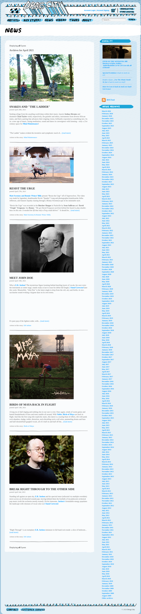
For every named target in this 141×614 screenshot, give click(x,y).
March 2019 (106, 316)
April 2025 (106, 138)
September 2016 (108, 389)
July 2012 (105, 510)
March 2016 (106, 403)
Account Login (89, 10)
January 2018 (107, 350)
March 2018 (106, 345)
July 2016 (105, 394)
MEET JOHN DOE (21, 277)
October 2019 (107, 299)
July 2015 (105, 423)
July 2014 (105, 452)
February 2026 (107, 114)
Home (38, 7)
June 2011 (105, 542)
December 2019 (107, 294)
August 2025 (106, 128)
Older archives (107, 598)
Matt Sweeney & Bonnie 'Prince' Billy (37, 215)
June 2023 (105, 191)
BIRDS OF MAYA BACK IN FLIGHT (32, 404)
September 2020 (108, 272)
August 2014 (106, 450)
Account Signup (103, 10)
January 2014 (107, 467)
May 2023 (105, 194)
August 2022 (106, 216)
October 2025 (107, 123)
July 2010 (105, 569)
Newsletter (127, 9)
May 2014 (105, 457)
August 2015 (106, 420)
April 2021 (106, 255)
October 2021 (107, 240)
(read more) (66, 133)
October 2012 (107, 503)
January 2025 (107, 145)
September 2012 (108, 506)
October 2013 (107, 474)
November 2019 (108, 296)
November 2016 (108, 384)
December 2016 (107, 381)
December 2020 (107, 265)
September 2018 (108, 330)
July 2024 (105, 160)
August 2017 (106, 362)
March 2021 (106, 257)
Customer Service (32, 609)
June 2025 (105, 133)
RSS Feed (108, 100)
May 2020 (105, 282)
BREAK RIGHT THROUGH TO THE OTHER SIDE (42, 489)
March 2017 (106, 374)
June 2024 (105, 162)
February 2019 (107, 318)
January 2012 (107, 525)
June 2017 (105, 367)
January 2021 (107, 262)
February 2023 (107, 201)
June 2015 (105, 425)
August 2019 (106, 303)
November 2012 (108, 501)
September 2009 (108, 593)
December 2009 (107, 586)
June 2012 (105, 513)
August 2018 (106, 333)
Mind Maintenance (30, 137)
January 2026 (107, 116)
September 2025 (108, 126)
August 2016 (106, 391)
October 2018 (107, 328)
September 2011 (108, 535)
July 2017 (105, 364)
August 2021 (106, 245)
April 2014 (106, 459)
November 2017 (108, 355)
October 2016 (107, 386)
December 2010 (107, 557)
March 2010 (106, 579)
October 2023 (107, 182)
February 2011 (107, 552)
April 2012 (106, 518)
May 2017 (105, 369)
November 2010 (108, 559)
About (87, 20)
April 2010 (106, 576)
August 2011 (106, 537)
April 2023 (106, 196)
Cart (113, 10)
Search (132, 20)
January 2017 (107, 379)
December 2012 (107, 498)
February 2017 (107, 377)
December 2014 (107, 440)
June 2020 (105, 279)
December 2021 (107, 235)
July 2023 (105, 189)
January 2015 (107, 437)
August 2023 (106, 187)
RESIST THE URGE (22, 188)
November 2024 (108, 150)
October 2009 (107, 591)
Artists (12, 20)
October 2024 (107, 153)
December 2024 (107, 148)
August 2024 (106, 157)
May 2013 (105, 486)
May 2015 (105, 428)
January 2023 (107, 204)
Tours (74, 20)
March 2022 (106, 228)
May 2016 (105, 398)
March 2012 (106, 520)
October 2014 (107, 445)
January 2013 (107, 496)
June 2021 (105, 250)
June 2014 (105, 454)
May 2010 (105, 574)
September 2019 (108, 301)
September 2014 (108, 447)
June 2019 (105, 308)
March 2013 (106, 491)
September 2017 (108, 359)
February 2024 (107, 172)
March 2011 (106, 549)
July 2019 (105, 306)
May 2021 (105, 252)
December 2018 (107, 323)
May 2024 (105, 165)
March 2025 (106, 140)
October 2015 (107, 415)
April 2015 (106, 430)
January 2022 (107, 233)
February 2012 (107, 523)
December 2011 (107, 527)
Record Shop (32, 20)
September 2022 (108, 213)
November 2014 (108, 442)
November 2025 (108, 121)
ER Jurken (27, 325)
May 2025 (105, 135)
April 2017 (106, 372)
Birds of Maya (29, 426)
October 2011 (107, 532)
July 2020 (105, 277)
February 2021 (107, 260)
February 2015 (107, 435)
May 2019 (105, 311)
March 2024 (106, 170)
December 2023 (107, 177)
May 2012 (105, 515)
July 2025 (105, 131)
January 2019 (107, 321)
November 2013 (108, 471)
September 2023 (108, 184)
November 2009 (108, 588)
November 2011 (107, 530)
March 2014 (106, 462)
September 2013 (108, 476)
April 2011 (106, 547)
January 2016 (107, 408)
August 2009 (106, 596)
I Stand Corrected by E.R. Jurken (48, 309)
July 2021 (105, 247)
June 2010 (105, 571)
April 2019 (106, 313)
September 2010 (108, 564)
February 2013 (107, 493)
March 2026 (106, 111)
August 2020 (106, 274)
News (49, 20)
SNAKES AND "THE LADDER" (29, 106)
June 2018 (105, 338)
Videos (61, 20)
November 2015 (108, 413)
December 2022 (107, 206)
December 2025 (107, 118)
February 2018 (107, 347)
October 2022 (107, 211)
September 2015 (108, 418)
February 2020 (107, 289)
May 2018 (105, 340)
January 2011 (107, 554)
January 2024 (107, 174)
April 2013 (106, 489)
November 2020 (108, 267)
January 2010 (107, 583)
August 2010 (106, 566)
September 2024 (108, 155)
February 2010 (107, 581)
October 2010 (107, 562)
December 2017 (107, 352)
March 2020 (106, 286)
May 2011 (105, 545)
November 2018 (108, 325)
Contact (12, 609)
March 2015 (106, 433)
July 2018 (105, 335)
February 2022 (107, 230)
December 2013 (107, 469)
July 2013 (105, 481)
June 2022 (105, 221)
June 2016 (105, 396)
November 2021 (108, 238)
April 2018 (106, 342)
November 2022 (108, 209)
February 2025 (107, 143)
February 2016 (107, 406)
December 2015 (107, 411)
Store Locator (127, 11)
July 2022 (105, 218)
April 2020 (106, 284)
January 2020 (107, 291)
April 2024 (106, 167)
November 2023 (108, 179)
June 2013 (105, 484)
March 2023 (106, 199)
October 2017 (107, 357)
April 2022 (106, 226)
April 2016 (106, 401)
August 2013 (106, 479)
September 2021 (108, 243)
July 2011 (105, 540)
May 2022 (105, 223)
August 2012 (106, 508)
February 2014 (107, 464)
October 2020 (107, 269)
